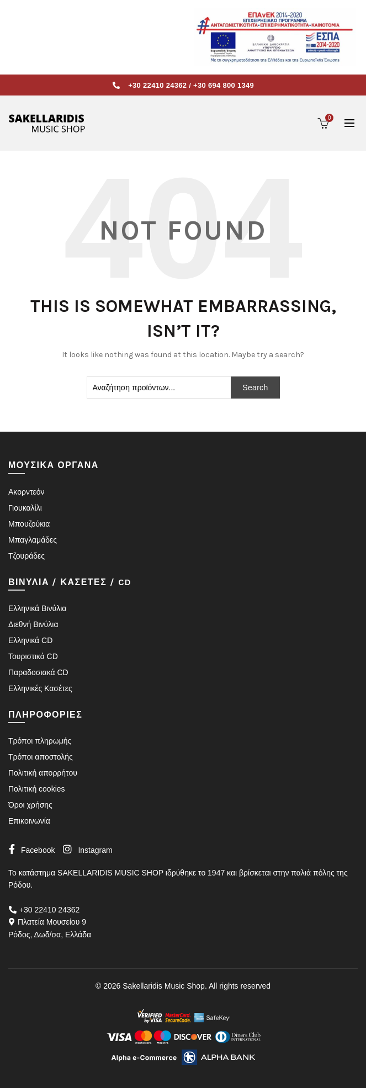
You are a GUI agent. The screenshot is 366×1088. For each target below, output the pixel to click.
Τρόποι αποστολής (40, 756)
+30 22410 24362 (157, 85)
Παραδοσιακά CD (38, 672)
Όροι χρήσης (30, 804)
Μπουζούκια (29, 523)
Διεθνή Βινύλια (33, 624)
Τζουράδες (26, 555)
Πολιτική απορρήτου (42, 772)
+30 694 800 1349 (223, 85)
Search (255, 387)
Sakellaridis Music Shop (164, 985)
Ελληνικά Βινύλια (37, 608)
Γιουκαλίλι (25, 507)
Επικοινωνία (29, 820)
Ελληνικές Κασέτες (40, 688)
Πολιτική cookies (36, 788)
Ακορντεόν (26, 491)
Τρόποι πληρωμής (39, 740)
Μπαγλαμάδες (32, 539)
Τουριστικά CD (33, 656)
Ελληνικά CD (30, 640)
